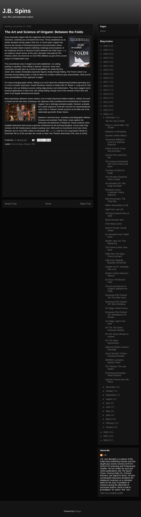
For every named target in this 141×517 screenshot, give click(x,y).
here (63, 50)
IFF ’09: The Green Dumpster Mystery (114, 328)
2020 (106, 70)
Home (48, 203)
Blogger (77, 511)
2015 (106, 90)
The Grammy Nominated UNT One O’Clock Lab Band (116, 164)
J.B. (105, 455)
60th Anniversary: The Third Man (115, 200)
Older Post (85, 203)
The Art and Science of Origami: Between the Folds (116, 288)
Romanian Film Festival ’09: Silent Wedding (116, 303)
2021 (106, 66)
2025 (106, 50)
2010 (106, 110)
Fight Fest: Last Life (114, 209)
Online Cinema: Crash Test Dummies (115, 149)
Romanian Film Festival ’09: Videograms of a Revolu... (116, 314)
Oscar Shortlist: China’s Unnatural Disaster (116, 354)
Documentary (17, 144)
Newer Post (11, 203)
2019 (106, 74)
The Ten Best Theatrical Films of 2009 (116, 178)
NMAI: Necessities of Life (116, 205)
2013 (106, 98)
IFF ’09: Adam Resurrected (112, 341)
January (110, 427)
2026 (106, 46)
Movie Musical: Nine (114, 220)
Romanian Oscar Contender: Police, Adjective (114, 192)
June (108, 407)
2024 (106, 54)
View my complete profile (111, 493)
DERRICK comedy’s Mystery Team (114, 361)
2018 (106, 78)
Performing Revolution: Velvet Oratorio (115, 374)
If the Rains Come (113, 224)
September (111, 395)
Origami (27, 144)
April (108, 415)
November (111, 387)
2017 (106, 82)
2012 (106, 102)
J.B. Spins (16, 11)
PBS (33, 144)
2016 (106, 86)
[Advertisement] (48, 174)
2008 (106, 432)
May (108, 411)
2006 (106, 440)
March (109, 419)
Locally (53, 131)
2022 (106, 62)
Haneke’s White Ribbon (116, 135)
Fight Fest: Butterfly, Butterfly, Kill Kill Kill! (115, 261)
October (110, 391)
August (109, 399)
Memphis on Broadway (115, 131)
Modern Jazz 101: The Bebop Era (115, 242)
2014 (106, 94)
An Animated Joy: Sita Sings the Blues (115, 184)
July (108, 403)
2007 (106, 436)
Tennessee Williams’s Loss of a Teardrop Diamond (115, 142)
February (110, 423)
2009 (106, 114)
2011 (106, 106)
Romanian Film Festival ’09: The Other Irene (116, 296)
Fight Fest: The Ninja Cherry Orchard (114, 255)
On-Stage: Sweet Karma (116, 308)
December (111, 117)
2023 (106, 58)
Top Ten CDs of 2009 (115, 121)
